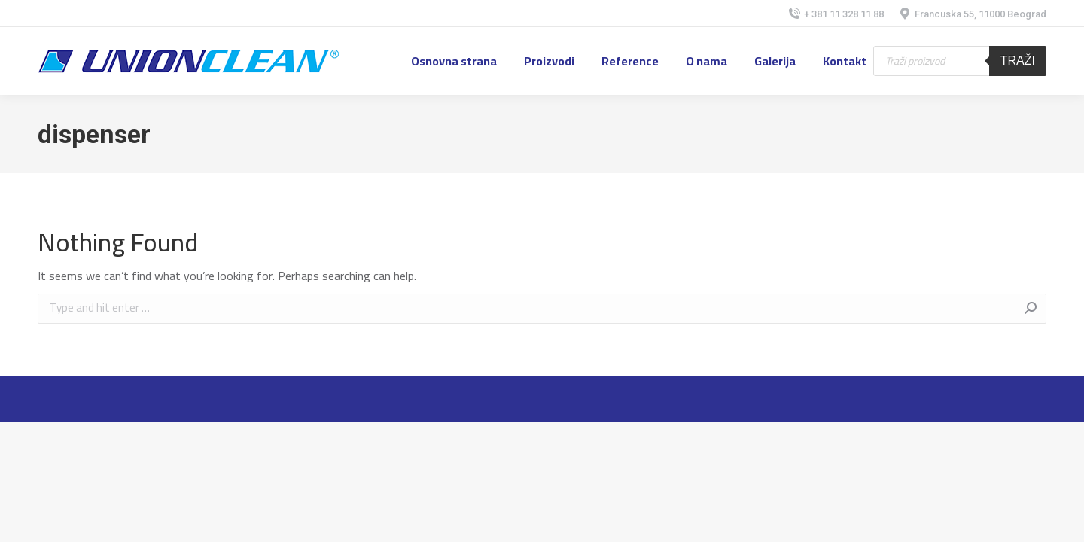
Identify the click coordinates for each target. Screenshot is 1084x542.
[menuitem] (454, 61)
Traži (1017, 60)
